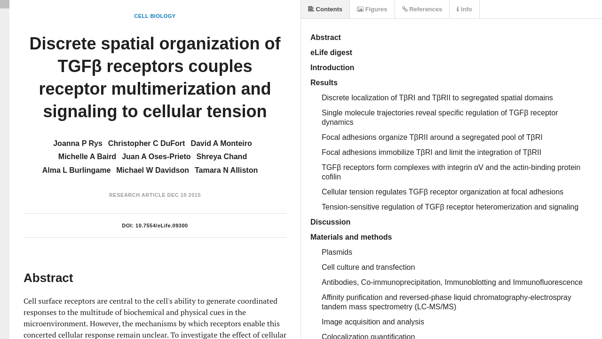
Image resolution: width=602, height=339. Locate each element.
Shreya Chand (222, 157)
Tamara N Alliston (226, 170)
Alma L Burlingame (76, 170)
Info (464, 9)
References (422, 9)
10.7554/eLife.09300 (161, 225)
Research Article (137, 195)
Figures (372, 9)
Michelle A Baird (87, 157)
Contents (325, 9)
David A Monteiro (221, 143)
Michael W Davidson (152, 170)
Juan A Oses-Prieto (156, 157)
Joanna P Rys (78, 143)
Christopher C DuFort (146, 143)
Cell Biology (154, 16)
